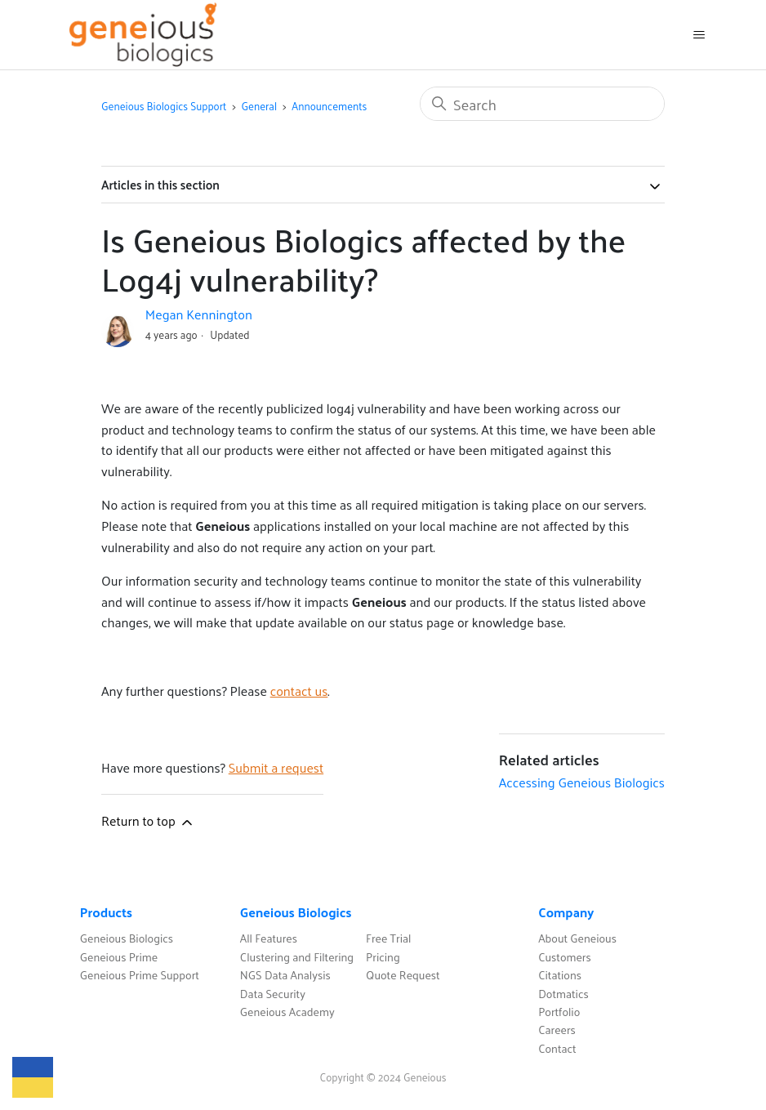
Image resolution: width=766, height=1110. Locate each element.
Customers (564, 957)
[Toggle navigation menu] (699, 35)
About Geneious (577, 938)
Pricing (383, 957)
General (260, 105)
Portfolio (559, 1011)
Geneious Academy (287, 1011)
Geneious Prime (119, 957)
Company (566, 912)
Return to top (148, 820)
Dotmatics (563, 993)
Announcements (329, 105)
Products (106, 912)
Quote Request (403, 975)
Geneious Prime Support (139, 975)
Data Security (272, 993)
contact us (299, 690)
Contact (557, 1048)
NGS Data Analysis (285, 975)
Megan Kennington (198, 314)
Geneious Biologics (126, 938)
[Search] (542, 103)
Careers (557, 1029)
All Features (268, 938)
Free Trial (388, 938)
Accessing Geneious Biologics (582, 782)
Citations (559, 975)
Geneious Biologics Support (163, 105)
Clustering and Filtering (297, 957)
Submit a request (276, 767)
